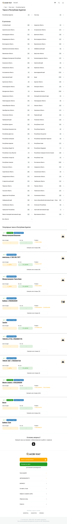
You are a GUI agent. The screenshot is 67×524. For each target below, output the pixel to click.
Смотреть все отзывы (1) (33, 351)
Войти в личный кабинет (33, 459)
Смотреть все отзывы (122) (33, 393)
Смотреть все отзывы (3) (33, 313)
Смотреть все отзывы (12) (33, 413)
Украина (41, 513)
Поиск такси (11, 7)
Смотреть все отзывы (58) (33, 247)
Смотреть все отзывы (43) (33, 269)
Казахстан (34, 513)
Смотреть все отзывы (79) (33, 291)
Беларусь (25, 513)
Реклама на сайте (25, 464)
